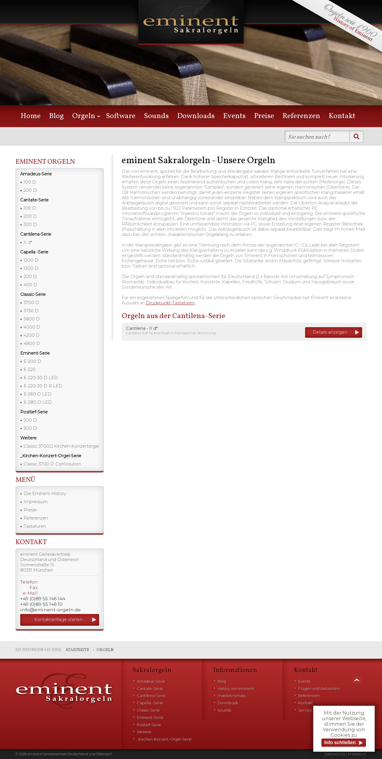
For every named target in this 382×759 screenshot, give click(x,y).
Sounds (156, 116)
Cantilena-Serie (151, 696)
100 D (30, 182)
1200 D (31, 260)
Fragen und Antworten (319, 688)
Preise (264, 116)
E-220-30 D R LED (43, 386)
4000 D (32, 327)
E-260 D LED (37, 394)
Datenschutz (335, 754)
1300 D (31, 268)
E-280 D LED (38, 402)
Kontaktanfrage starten (58, 619)
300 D (30, 224)
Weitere (144, 732)
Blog (56, 116)
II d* (28, 242)
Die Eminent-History (45, 493)
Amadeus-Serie (151, 681)
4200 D (31, 335)
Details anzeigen (330, 332)
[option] (191, 61)
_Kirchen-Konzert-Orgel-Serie (164, 739)
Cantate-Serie (150, 688)
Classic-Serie (148, 710)
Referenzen (301, 116)
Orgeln (83, 116)
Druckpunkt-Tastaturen (170, 303)
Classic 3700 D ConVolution (52, 464)
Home (31, 116)
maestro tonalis (231, 696)
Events (234, 116)
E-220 (30, 369)
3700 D (31, 302)
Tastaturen (35, 526)
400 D (30, 284)
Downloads (196, 116)
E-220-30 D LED (41, 377)
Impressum (36, 501)
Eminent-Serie (150, 717)
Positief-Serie (149, 725)
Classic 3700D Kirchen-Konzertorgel (61, 446)
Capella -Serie (150, 703)
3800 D (32, 319)
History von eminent (236, 688)
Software (120, 116)
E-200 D (32, 361)
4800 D (32, 343)
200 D (30, 190)
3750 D (31, 310)
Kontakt (342, 116)
